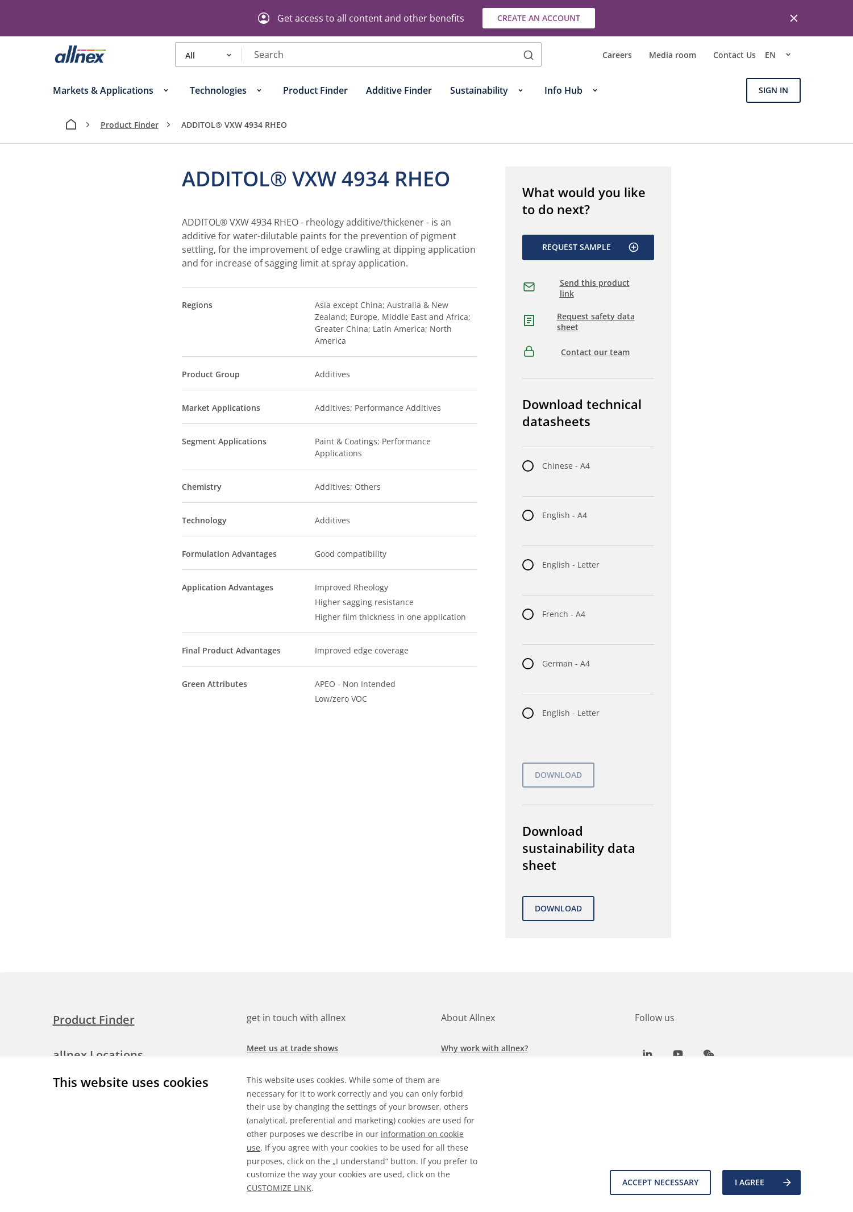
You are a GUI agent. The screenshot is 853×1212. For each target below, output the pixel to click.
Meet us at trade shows (292, 1048)
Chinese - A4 (566, 465)
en (783, 54)
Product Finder (130, 124)
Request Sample (590, 247)
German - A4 (566, 663)
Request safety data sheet (596, 322)
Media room (672, 54)
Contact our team (595, 352)
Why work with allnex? (484, 1048)
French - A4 (563, 614)
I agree (764, 1182)
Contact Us (734, 54)
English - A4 (564, 515)
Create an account (538, 18)
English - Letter (571, 564)
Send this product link (595, 288)
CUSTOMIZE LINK (279, 1187)
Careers (617, 54)
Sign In (773, 90)
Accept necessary (660, 1182)
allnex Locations (98, 1055)
